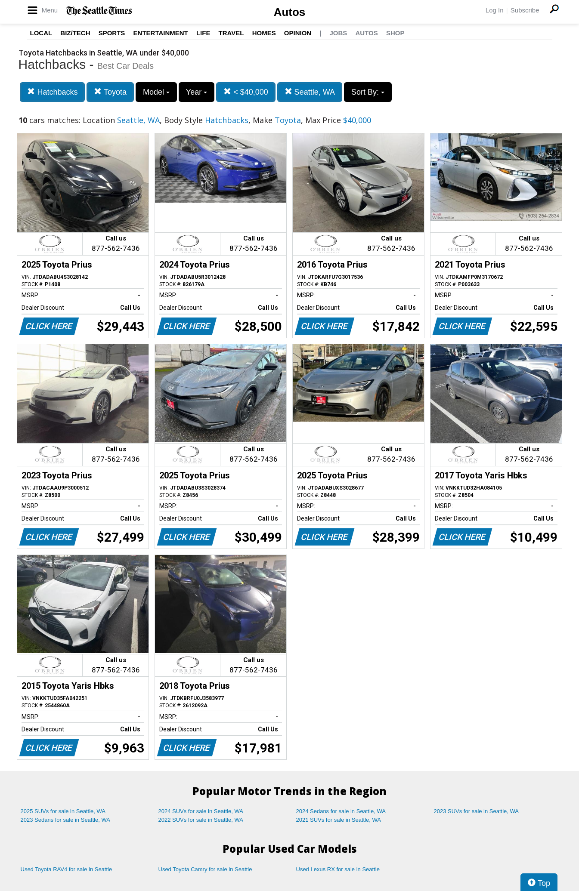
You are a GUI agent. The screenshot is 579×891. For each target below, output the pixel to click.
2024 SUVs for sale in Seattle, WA (201, 811)
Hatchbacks (52, 91)
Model (156, 92)
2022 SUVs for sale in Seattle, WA (201, 820)
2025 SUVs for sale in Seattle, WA (63, 811)
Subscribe (525, 10)
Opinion (297, 33)
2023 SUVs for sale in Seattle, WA (476, 811)
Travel (231, 33)
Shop (395, 33)
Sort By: (367, 92)
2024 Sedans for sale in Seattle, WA (341, 811)
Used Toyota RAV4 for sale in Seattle (66, 869)
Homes (264, 33)
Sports (112, 33)
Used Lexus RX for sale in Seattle (338, 869)
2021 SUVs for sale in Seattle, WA (338, 820)
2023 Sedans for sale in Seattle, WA (65, 820)
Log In (495, 10)
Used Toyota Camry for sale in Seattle (205, 869)
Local (41, 33)
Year (196, 92)
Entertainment (160, 33)
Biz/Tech (75, 33)
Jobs (338, 33)
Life (203, 33)
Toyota (110, 91)
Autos (290, 12)
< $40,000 (245, 91)
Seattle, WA (310, 91)
